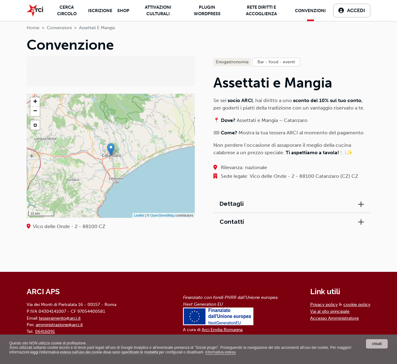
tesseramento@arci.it (60, 318)
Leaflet (139, 215)
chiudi (376, 344)
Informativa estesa (220, 352)
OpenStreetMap (162, 215)
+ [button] (35, 102)
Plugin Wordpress (207, 10)
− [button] (35, 111)
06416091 (45, 331)
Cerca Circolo (67, 10)
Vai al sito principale (330, 311)
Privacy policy (324, 304)
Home (33, 27)
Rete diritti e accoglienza (261, 10)
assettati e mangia (97, 27)
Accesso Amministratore (334, 318)
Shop (123, 10)
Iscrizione (100, 10)
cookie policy (356, 304)
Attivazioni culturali (158, 10)
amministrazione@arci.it (59, 324)
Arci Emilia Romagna (222, 329)
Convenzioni (310, 10)
